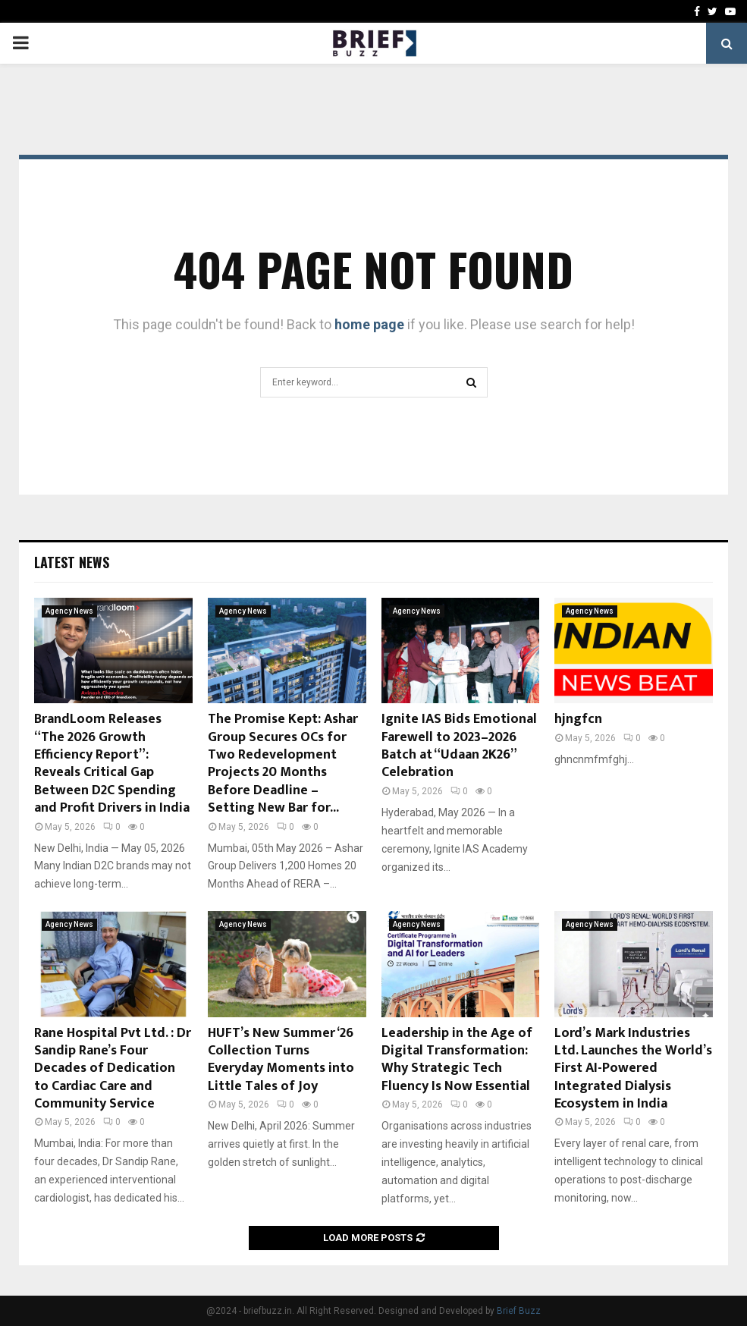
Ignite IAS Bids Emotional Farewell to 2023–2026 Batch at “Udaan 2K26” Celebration (459, 746)
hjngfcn (578, 719)
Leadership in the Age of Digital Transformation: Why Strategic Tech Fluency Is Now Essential (456, 1060)
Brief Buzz (519, 1311)
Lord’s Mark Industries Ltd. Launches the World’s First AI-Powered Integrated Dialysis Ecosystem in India (633, 1069)
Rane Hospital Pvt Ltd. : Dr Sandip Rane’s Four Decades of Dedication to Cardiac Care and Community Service (112, 1069)
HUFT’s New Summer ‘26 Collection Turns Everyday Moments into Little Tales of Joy (281, 1060)
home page (369, 324)
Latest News (71, 562)
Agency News (69, 611)
